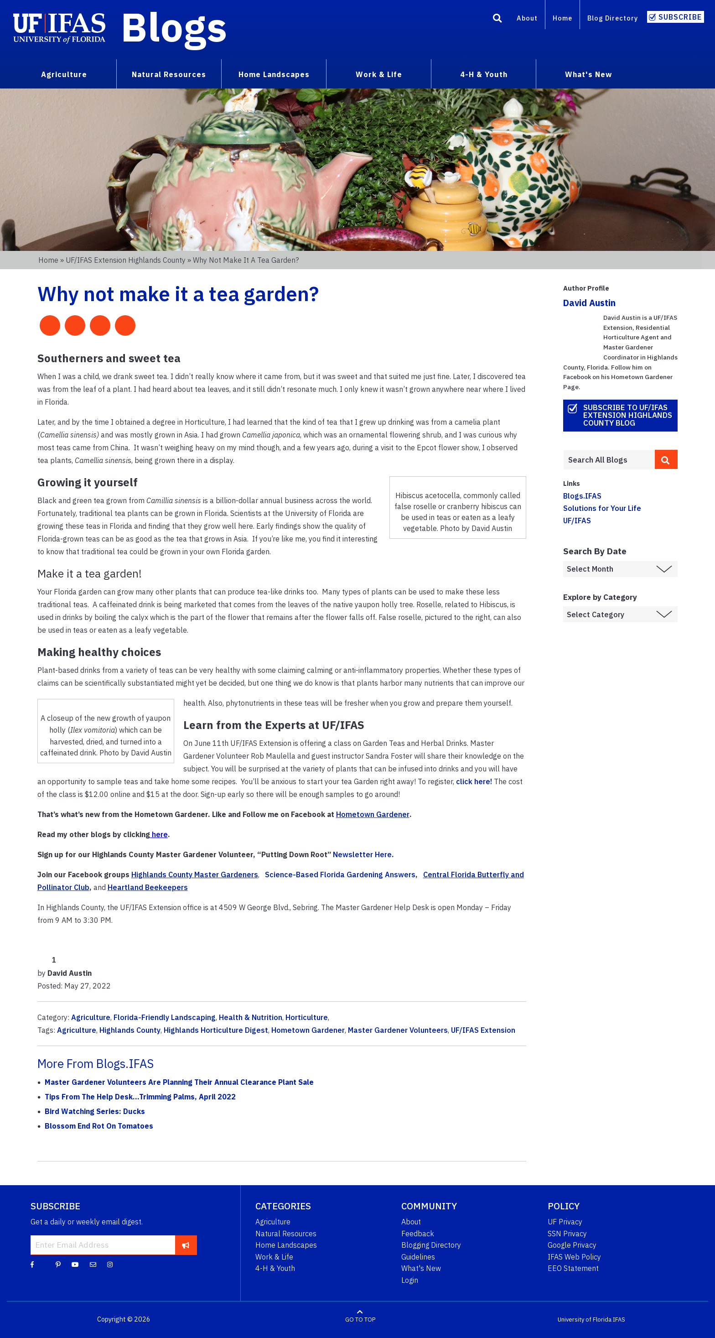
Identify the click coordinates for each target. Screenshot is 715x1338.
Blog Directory (612, 18)
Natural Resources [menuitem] (169, 74)
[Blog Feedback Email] (93, 1264)
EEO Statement (573, 1268)
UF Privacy (565, 1221)
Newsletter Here (362, 854)
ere (162, 834)
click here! (474, 781)
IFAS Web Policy (574, 1256)
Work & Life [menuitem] (379, 74)
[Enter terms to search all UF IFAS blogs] (609, 460)
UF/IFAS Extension (483, 1030)
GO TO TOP (360, 1319)
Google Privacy (572, 1244)
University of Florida (584, 1319)
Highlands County (130, 1030)
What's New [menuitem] (588, 74)
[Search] (497, 19)
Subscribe (680, 16)
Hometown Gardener (372, 814)
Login (409, 1280)
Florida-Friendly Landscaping (165, 1017)
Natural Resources (285, 1233)
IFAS (619, 1319)
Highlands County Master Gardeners (194, 874)
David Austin (589, 302)
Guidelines (418, 1256)
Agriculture (90, 1017)
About (527, 18)
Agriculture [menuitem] (64, 74)
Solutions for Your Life (602, 508)
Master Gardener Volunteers (398, 1030)
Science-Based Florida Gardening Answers (340, 874)
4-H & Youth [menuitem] (484, 74)
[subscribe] (186, 1245)
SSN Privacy (567, 1233)
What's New (421, 1268)
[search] (666, 459)
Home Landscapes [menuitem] (274, 74)
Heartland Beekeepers (148, 887)
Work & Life (274, 1256)
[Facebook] (32, 1264)
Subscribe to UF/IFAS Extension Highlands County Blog (627, 415)
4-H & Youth (275, 1268)
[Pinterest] (58, 1264)
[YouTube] (75, 1264)
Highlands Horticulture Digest (216, 1030)
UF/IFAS (577, 520)
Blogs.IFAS (582, 495)
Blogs (174, 26)
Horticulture (306, 1017)
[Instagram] (110, 1264)
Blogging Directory (431, 1244)
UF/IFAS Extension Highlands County (126, 260)
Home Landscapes (286, 1244)
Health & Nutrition (250, 1017)
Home (562, 18)
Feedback (417, 1233)
